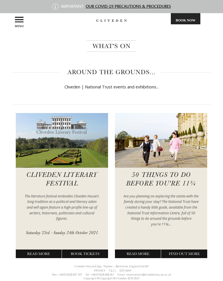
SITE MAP (125, 270)
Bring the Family (100, 34)
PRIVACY (99, 270)
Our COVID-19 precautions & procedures (128, 6)
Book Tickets (85, 254)
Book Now (185, 20)
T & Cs (112, 270)
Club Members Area (123, 34)
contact (130, 34)
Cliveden (93, 34)
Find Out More (184, 254)
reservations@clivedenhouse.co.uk (148, 274)
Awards (115, 34)
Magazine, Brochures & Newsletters (108, 34)
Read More (38, 254)
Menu (19, 22)
